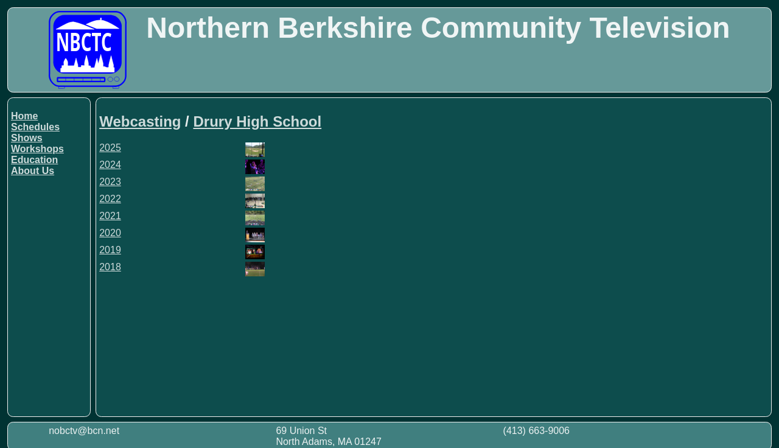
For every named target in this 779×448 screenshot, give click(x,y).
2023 (110, 182)
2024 (110, 164)
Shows (27, 138)
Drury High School (257, 121)
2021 (110, 216)
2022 (110, 199)
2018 (110, 267)
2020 (110, 233)
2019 (110, 250)
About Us (32, 171)
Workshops (37, 149)
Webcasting (140, 121)
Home (24, 116)
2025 (110, 147)
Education (34, 160)
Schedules (35, 127)
